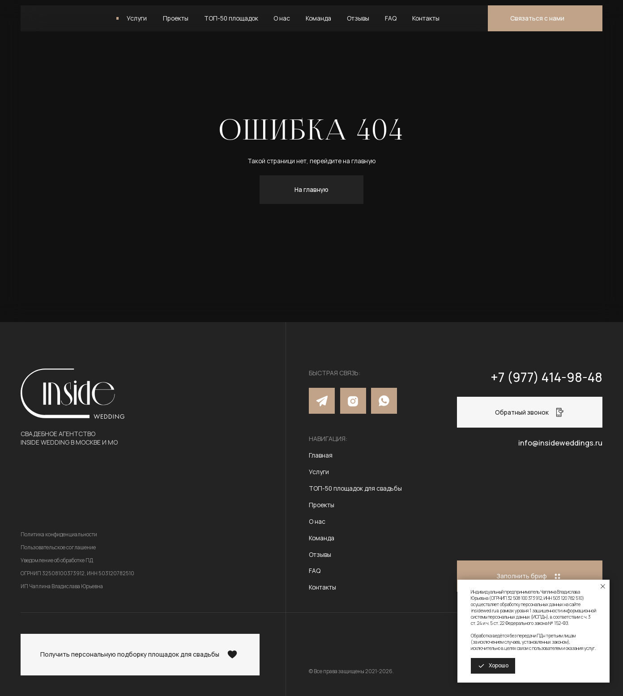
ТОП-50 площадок (231, 18)
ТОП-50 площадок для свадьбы (355, 488)
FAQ (391, 18)
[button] (545, 18)
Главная (321, 455)
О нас (281, 18)
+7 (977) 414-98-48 (546, 377)
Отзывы (358, 18)
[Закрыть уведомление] (602, 586)
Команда (318, 18)
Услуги (137, 18)
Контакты (426, 18)
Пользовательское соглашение (58, 547)
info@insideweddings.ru (560, 443)
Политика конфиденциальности (59, 534)
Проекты (175, 18)
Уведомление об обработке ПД (57, 560)
